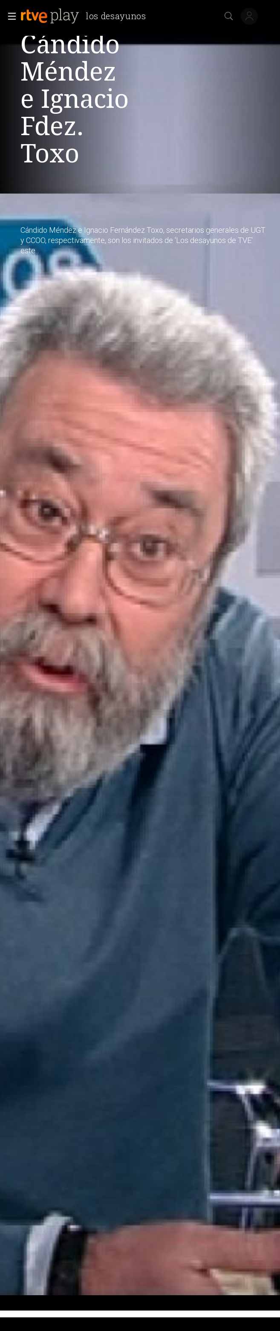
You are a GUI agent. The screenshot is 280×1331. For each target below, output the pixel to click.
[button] (9, 16)
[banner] (86, 16)
